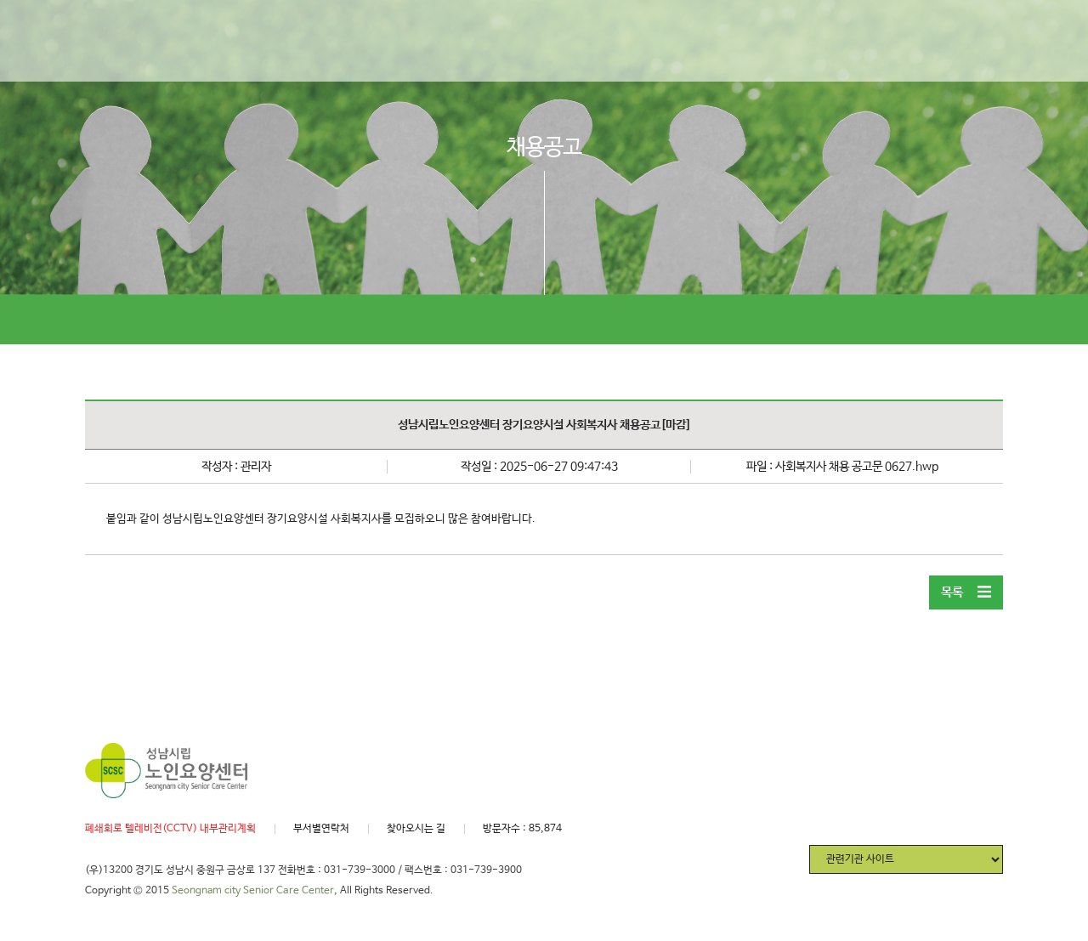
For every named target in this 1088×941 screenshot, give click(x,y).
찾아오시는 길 (416, 829)
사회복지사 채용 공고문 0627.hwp (856, 466)
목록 (966, 592)
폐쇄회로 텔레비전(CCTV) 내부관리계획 (170, 829)
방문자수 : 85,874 (522, 829)
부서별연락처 (321, 829)
